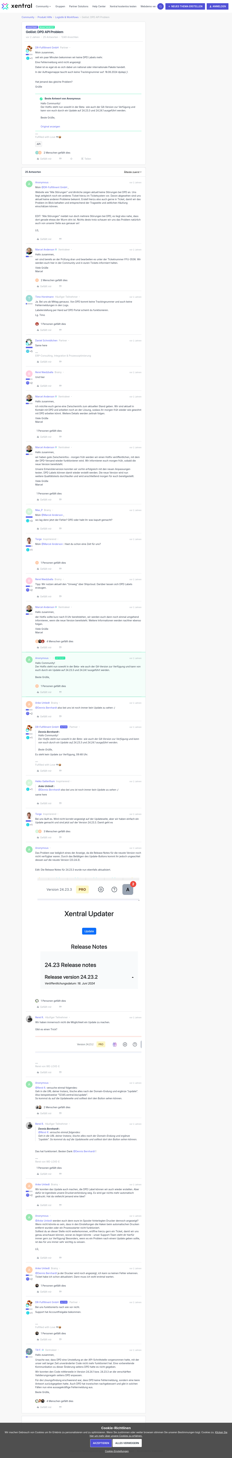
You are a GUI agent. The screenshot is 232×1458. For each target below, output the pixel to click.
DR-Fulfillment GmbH (47, 47)
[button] (185, 6)
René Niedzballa (44, 372)
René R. (39, 1017)
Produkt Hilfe (45, 17)
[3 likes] (52, 831)
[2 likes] (52, 152)
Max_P (39, 510)
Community (28, 17)
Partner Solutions (78, 6)
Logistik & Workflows (66, 17)
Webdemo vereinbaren (153, 6)
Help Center (99, 6)
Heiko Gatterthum (45, 781)
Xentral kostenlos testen (123, 6)
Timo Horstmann (44, 296)
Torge (38, 539)
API (38, 144)
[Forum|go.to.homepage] (17, 6)
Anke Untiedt (42, 702)
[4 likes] (54, 641)
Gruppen (60, 6)
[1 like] (50, 324)
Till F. (38, 1349)
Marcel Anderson (44, 249)
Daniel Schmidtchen (46, 340)
